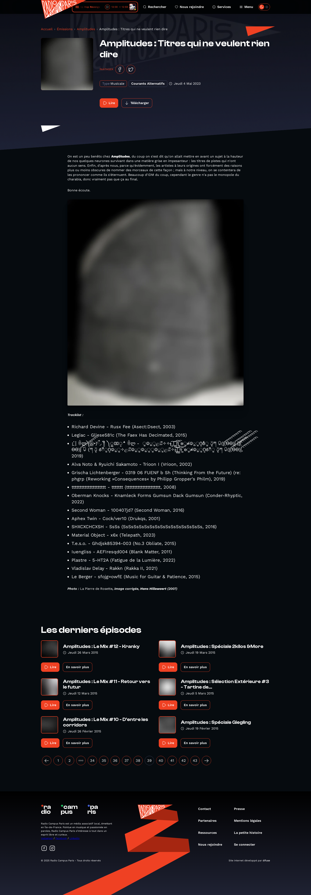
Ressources (209, 833)
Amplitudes (86, 29)
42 (183, 760)
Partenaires (209, 821)
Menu (246, 7)
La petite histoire (250, 833)
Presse (241, 809)
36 (115, 760)
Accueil (47, 29)
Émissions (65, 29)
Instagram (47, 838)
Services (221, 7)
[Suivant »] (206, 760)
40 (161, 760)
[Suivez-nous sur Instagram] (52, 848)
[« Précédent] (46, 760)
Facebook (61, 838)
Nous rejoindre (189, 7)
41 (172, 760)
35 (104, 760)
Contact (206, 809)
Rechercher (154, 7)
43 (195, 760)
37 (127, 760)
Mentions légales (249, 821)
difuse (266, 860)
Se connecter (246, 844)
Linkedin (74, 838)
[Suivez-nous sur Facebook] (44, 848)
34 (92, 760)
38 (138, 760)
